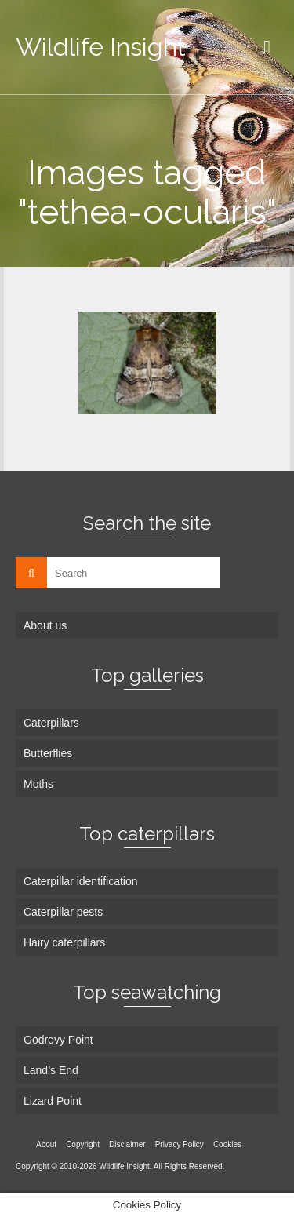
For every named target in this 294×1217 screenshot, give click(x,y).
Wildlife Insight (101, 46)
